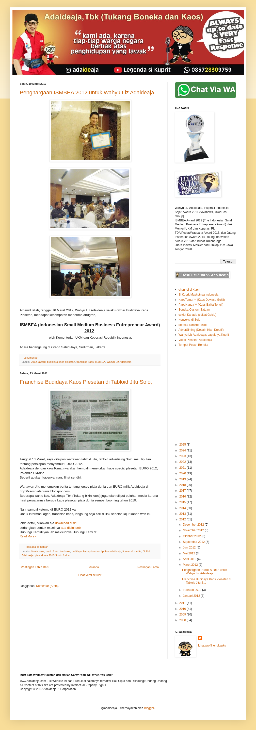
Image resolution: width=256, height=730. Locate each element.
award (42, 361)
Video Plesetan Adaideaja (195, 340)
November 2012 (194, 530)
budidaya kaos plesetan (61, 361)
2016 (183, 496)
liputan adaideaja (111, 551)
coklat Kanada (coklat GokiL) (197, 314)
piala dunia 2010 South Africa (52, 555)
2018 (183, 485)
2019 (183, 479)
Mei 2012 (189, 553)
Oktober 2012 (192, 536)
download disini (66, 523)
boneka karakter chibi (192, 325)
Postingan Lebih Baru (35, 567)
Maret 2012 (191, 564)
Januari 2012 (192, 595)
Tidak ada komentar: (36, 546)
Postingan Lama (148, 567)
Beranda (93, 567)
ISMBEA (100, 361)
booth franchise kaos (58, 551)
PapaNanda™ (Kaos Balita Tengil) (200, 304)
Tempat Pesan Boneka (193, 345)
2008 (183, 620)
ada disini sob (71, 528)
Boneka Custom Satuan (194, 309)
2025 (183, 444)
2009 (183, 614)
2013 (183, 513)
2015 (183, 502)
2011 (183, 603)
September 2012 (194, 542)
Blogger (149, 708)
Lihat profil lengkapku (212, 645)
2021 (183, 467)
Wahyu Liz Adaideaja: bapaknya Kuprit (203, 334)
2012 (34, 361)
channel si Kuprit (189, 289)
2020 (183, 473)
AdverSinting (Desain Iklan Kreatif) (201, 330)
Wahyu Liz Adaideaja (119, 361)
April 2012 (190, 559)
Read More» (28, 536)
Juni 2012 (189, 547)
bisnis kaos (37, 551)
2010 (183, 609)
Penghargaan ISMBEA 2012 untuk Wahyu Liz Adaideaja (87, 92)
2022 (183, 462)
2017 (183, 490)
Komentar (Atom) (47, 586)
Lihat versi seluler (89, 575)
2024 (183, 450)
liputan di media (132, 551)
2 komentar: (31, 357)
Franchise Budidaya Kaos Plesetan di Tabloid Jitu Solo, (86, 382)
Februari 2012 (192, 590)
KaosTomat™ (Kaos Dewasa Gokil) (201, 299)
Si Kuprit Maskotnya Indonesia (198, 294)
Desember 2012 (194, 524)
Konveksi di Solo (189, 319)
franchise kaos (85, 361)
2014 (183, 508)
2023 (183, 456)
